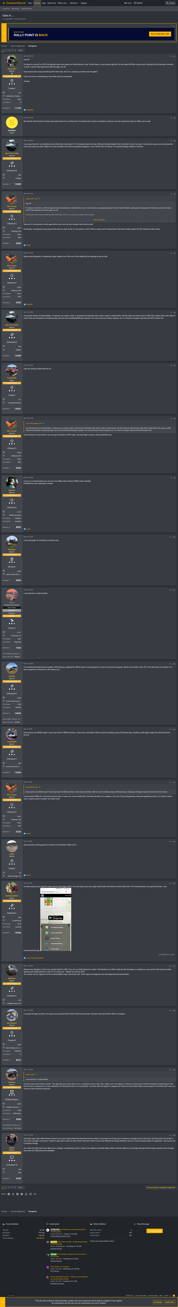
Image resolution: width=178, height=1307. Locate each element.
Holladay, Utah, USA (15, 1003)
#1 (173, 56)
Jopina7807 (8, 19)
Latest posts (54, 1224)
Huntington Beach (15, 403)
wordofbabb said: (33, 787)
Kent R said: (31, 1074)
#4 (173, 194)
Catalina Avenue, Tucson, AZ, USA (19, 1107)
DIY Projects (54, 1271)
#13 (172, 729)
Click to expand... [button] (99, 220)
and (36, 958)
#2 (173, 118)
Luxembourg (17, 921)
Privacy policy (153, 1295)
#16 (172, 883)
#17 (172, 966)
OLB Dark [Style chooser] (11, 1295)
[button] (68, 3)
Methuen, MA (17, 231)
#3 (173, 141)
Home (166, 1295)
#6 (173, 312)
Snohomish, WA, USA (14, 766)
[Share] (170, 56)
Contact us (130, 1295)
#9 (173, 478)
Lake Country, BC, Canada (16, 574)
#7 (173, 365)
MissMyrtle (40, 1238)
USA (20, 1173)
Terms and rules (140, 1295)
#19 (172, 1070)
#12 (172, 664)
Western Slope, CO (15, 876)
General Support (56, 1249)
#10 (172, 537)
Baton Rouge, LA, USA (15, 1048)
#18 (172, 1011)
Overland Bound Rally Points (60, 1236)
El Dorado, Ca (17, 636)
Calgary (19, 178)
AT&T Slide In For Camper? (59, 1267)
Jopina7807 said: (33, 199)
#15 (172, 842)
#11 (172, 590)
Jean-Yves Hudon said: (35, 423)
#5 (173, 253)
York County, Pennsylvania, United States (21, 701)
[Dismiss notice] (172, 26)
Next (21, 50)
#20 (172, 1135)
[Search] (160, 3)
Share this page (155, 1231)
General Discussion (57, 1283)
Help (161, 1295)
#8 (173, 419)
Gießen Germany (16, 515)
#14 (172, 782)
